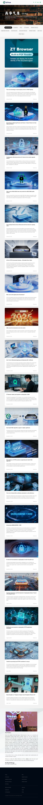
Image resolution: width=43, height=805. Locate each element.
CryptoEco (16, 27)
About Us (23, 787)
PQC (21, 27)
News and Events (8, 787)
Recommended (8, 27)
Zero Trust (40, 30)
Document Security (23, 30)
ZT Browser (26, 27)
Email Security (14, 30)
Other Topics (21, 33)
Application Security (5, 30)
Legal (23, 789)
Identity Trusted (32, 30)
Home (6, 774)
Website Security (34, 27)
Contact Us (7, 789)
